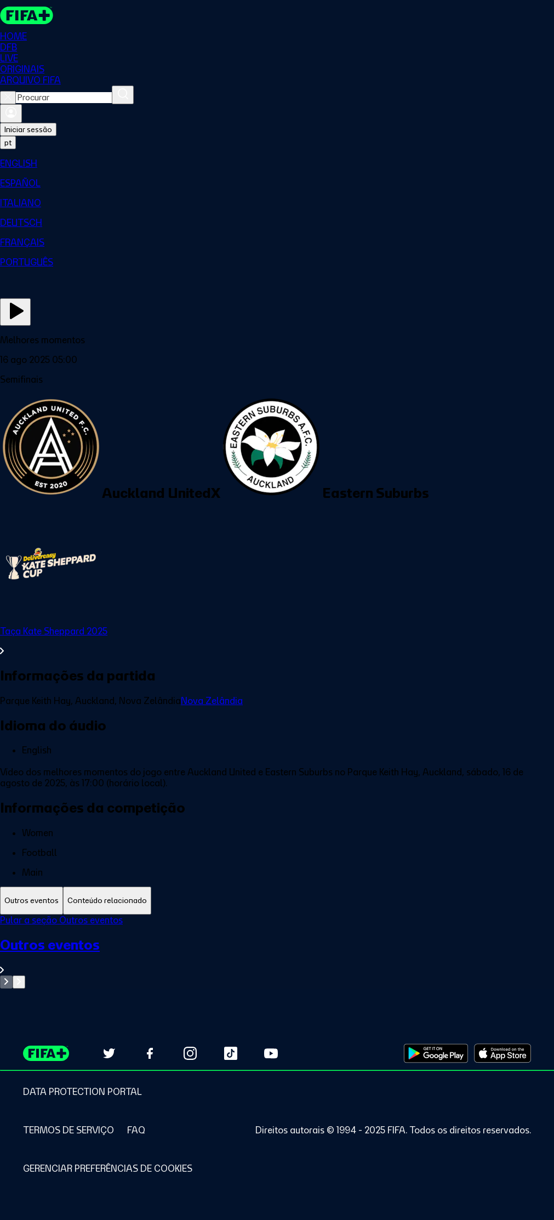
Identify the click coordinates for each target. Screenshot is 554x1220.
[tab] (31, 901)
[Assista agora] (15, 312)
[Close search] (8, 97)
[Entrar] (11, 113)
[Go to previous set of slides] (6, 982)
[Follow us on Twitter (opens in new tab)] (109, 1053)
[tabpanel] (277, 952)
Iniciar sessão (28, 129)
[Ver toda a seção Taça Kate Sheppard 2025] (277, 641)
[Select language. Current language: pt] (8, 142)
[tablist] (277, 901)
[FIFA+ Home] (26, 15)
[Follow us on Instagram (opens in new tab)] (190, 1053)
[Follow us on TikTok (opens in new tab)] (231, 1053)
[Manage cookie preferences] (107, 1168)
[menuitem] (277, 163)
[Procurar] (123, 95)
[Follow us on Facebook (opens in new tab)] (150, 1053)
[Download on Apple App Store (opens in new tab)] (502, 1053)
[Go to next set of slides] (19, 982)
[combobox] (64, 97)
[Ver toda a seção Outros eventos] (277, 956)
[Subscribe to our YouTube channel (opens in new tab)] (271, 1053)
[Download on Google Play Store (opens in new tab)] (436, 1053)
